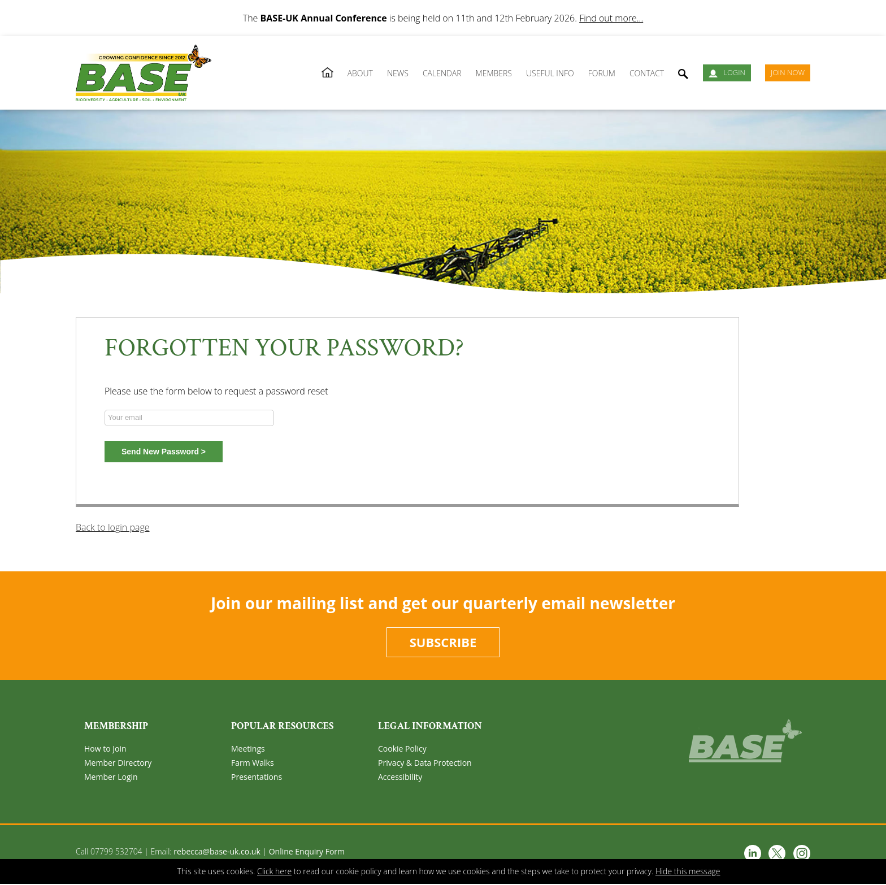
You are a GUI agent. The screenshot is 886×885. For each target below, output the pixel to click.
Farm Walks (252, 763)
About (360, 73)
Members (494, 73)
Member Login (111, 778)
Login (727, 72)
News (398, 73)
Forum (601, 73)
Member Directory (117, 763)
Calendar (442, 73)
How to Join (105, 749)
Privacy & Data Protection (425, 763)
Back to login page (113, 527)
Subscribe (443, 642)
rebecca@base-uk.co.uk (216, 852)
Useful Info (550, 73)
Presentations (256, 778)
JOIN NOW (788, 72)
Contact (646, 73)
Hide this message (687, 871)
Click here (274, 871)
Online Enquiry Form (307, 852)
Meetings (248, 749)
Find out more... (611, 18)
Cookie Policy (402, 749)
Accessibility (400, 778)
